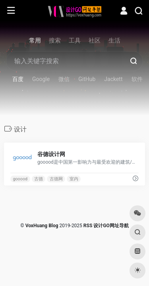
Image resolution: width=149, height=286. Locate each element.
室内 (74, 179)
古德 (38, 179)
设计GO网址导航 (110, 225)
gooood (20, 179)
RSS (87, 225)
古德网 (56, 179)
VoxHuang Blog (41, 225)
